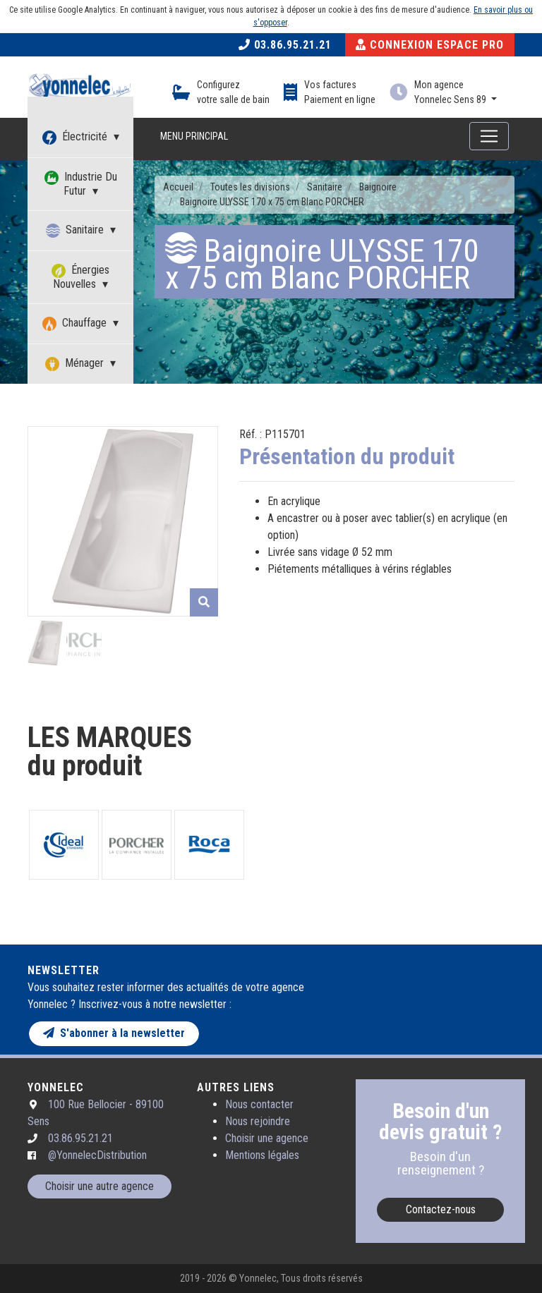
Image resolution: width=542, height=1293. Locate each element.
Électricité (76, 137)
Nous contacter (259, 1104)
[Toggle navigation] (489, 136)
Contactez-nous (441, 1209)
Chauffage (75, 323)
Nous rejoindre (257, 1121)
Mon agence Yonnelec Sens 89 (451, 92)
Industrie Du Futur (80, 184)
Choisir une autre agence (99, 1186)
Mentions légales (262, 1155)
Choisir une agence (266, 1138)
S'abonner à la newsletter (114, 1033)
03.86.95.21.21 (285, 45)
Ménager (76, 363)
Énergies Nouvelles (80, 277)
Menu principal (194, 136)
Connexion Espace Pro (430, 44)
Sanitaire (76, 230)
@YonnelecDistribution (97, 1155)
